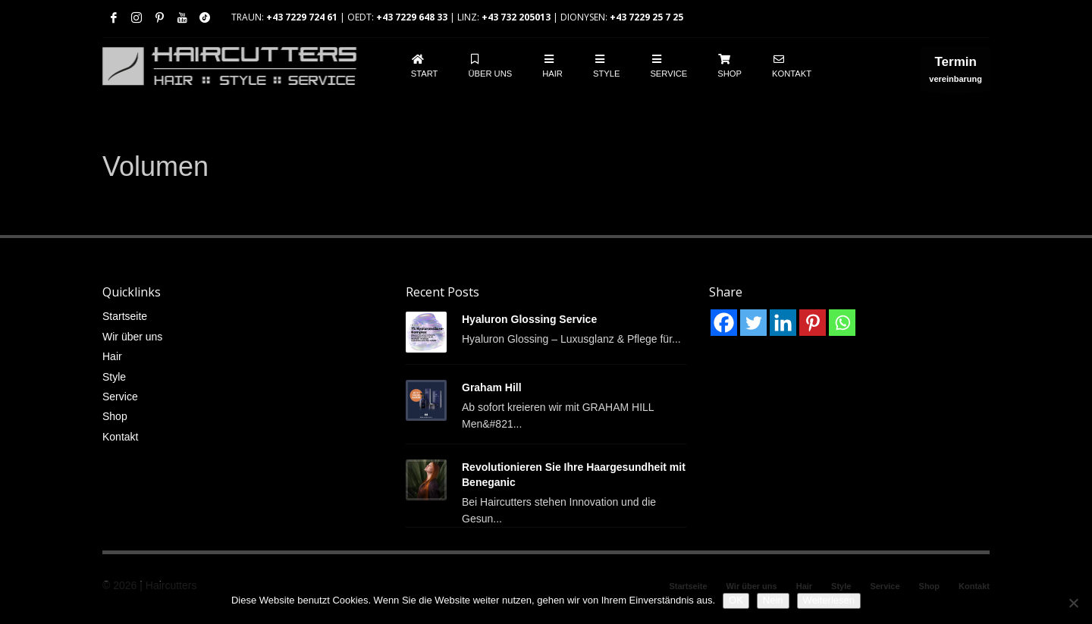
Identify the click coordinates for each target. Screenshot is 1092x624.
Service (120, 396)
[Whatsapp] (842, 322)
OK (736, 600)
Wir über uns (132, 337)
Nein (773, 600)
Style (114, 377)
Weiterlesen (829, 600)
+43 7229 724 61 (301, 17)
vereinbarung (955, 72)
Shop (114, 416)
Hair (112, 356)
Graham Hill (492, 387)
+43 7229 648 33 (411, 17)
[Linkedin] (783, 322)
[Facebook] (724, 322)
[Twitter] (753, 322)
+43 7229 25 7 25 (646, 17)
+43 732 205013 (516, 17)
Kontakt (120, 437)
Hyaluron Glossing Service (529, 319)
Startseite (124, 316)
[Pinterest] (812, 322)
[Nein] (1073, 602)
